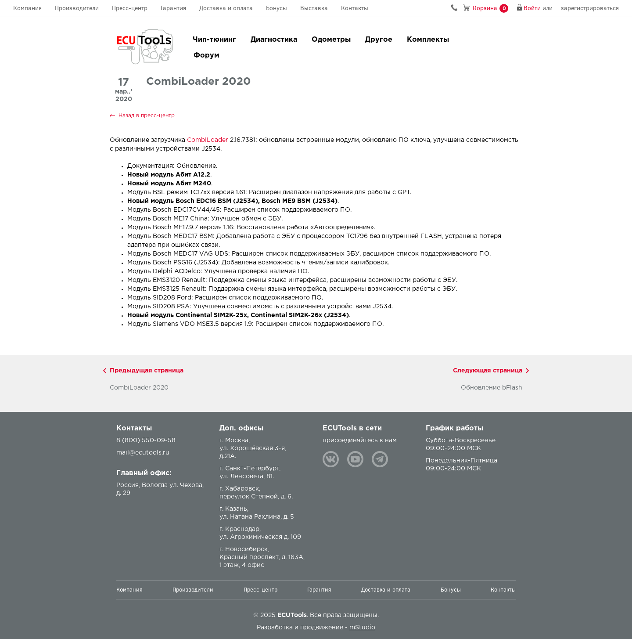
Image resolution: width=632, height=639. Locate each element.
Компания (27, 8)
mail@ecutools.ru (142, 452)
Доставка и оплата (226, 8)
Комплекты (428, 39)
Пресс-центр (129, 8)
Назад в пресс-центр (146, 115)
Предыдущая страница (146, 370)
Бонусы (276, 8)
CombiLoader (207, 140)
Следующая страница (487, 370)
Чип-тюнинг (214, 39)
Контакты (354, 8)
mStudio (362, 627)
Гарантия (173, 8)
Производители (77, 8)
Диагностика (274, 39)
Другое (378, 39)
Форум (206, 55)
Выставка (314, 8)
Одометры (331, 39)
